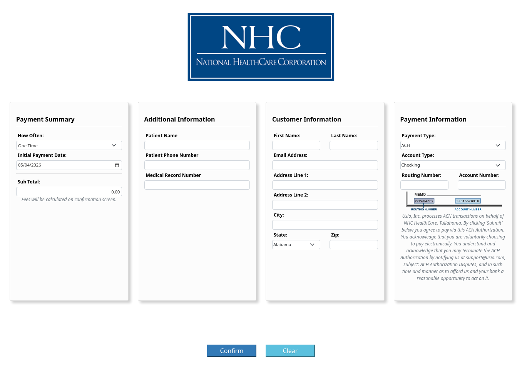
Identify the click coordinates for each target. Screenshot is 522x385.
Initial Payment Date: (42, 155)
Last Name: (344, 135)
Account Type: (418, 155)
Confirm (232, 351)
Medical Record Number (173, 175)
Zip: (335, 235)
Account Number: (479, 175)
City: (279, 215)
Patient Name (162, 135)
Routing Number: (422, 175)
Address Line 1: (291, 175)
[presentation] (261, 325)
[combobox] (69, 145)
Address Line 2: (291, 195)
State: (280, 235)
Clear (290, 351)
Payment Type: (419, 135)
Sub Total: (29, 181)
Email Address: (290, 155)
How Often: (31, 135)
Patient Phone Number (172, 155)
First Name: (287, 135)
